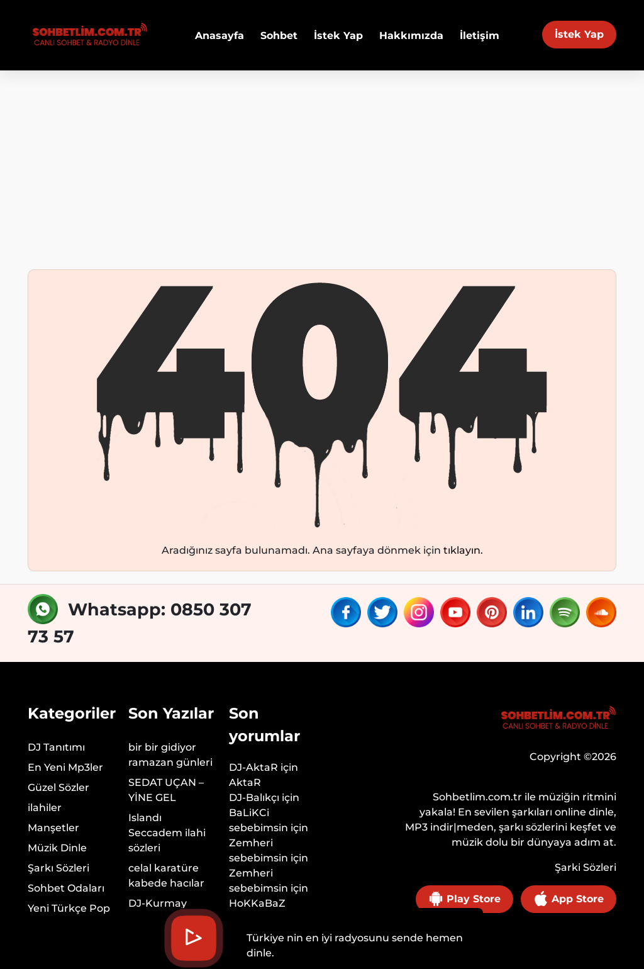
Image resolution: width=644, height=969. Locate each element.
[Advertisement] (322, 165)
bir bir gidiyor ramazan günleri (170, 754)
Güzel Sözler (58, 787)
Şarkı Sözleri (58, 868)
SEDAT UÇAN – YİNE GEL (166, 790)
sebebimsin (258, 828)
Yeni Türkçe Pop (69, 908)
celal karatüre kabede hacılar (166, 875)
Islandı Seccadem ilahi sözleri (167, 833)
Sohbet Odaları (66, 888)
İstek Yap (579, 34)
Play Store (464, 898)
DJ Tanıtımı (56, 747)
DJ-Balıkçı (254, 798)
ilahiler (45, 808)
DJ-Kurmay (157, 903)
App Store (568, 898)
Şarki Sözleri (585, 867)
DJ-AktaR (253, 767)
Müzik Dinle (57, 848)
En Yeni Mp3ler (65, 767)
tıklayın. (463, 550)
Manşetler (53, 828)
